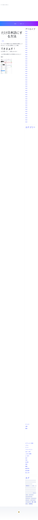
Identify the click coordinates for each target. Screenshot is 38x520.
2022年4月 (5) (26, 33)
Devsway (1, 2)
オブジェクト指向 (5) (29, 443)
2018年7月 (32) (26, 103)
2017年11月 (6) (26, 119)
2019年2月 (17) (26, 88)
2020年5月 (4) (26, 56)
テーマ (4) (26, 447)
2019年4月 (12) (26, 84)
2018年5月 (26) (26, 107)
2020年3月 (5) (26, 61)
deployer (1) (30, 482)
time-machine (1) (29, 491)
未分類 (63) (26, 462)
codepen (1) (25, 482)
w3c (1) (35, 491)
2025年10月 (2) (26, 31)
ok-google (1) (30, 487)
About (36, 3)
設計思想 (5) (27, 470)
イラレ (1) (27, 494)
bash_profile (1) (30, 480)
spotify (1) (25, 491)
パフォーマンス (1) (28, 449)
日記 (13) (26, 460)
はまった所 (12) (27, 451)
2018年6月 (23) (26, 105)
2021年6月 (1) (26, 42)
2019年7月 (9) (26, 77)
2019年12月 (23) (26, 67)
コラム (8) (26, 445)
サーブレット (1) (28, 498)
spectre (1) (35, 489)
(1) (25, 480)
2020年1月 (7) (26, 65)
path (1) (31, 487)
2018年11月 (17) (26, 94)
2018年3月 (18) (26, 111)
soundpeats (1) (31, 489)
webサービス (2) (27, 424)
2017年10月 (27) (26, 122)
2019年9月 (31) (26, 73)
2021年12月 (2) (26, 40)
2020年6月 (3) (26, 54)
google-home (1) (31, 484)
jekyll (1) (34, 485)
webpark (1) (28, 493)
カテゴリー (30, 127)
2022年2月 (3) (26, 37)
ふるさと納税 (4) (28, 453)
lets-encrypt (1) (35, 485)
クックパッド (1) (31, 494)
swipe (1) (28, 491)
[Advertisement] (19, 14)
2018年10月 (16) (26, 96)
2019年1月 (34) (26, 90)
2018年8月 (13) (26, 101)
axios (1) (29, 480)
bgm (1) (31, 480)
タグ (27, 478)
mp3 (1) (28, 487)
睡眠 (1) (26, 466)
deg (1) (29, 482)
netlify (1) (29, 487)
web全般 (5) (26, 426)
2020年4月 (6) (26, 58)
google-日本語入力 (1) (27, 485)
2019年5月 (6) (26, 82)
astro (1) (28, 480)
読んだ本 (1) (27, 472)
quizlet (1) (25, 489)
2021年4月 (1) (26, 44)
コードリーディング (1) (29, 496)
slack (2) (30, 489)
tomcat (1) (30, 491)
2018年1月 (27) (26, 115)
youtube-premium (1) (31, 493)
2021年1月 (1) (26, 46)
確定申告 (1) (27, 468)
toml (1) (31, 491)
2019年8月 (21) (26, 75)
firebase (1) (35, 482)
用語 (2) (26, 464)
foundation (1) (25, 484)
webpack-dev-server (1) (25, 493)
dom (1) (31, 482)
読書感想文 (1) (31, 503)
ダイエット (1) (27, 500)
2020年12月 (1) (26, 48)
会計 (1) (26, 458)
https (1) (31, 485)
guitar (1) (30, 485)
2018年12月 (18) (26, 92)
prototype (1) (35, 487)
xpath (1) (30, 493)
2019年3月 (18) (26, 86)
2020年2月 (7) (26, 63)
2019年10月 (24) (26, 71)
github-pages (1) (30, 484)
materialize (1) (25, 487)
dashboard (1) (28, 482)
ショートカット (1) (33, 498)
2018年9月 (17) (26, 98)
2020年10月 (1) (26, 50)
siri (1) (29, 489)
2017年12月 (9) (26, 117)
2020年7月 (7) (26, 52)
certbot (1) (35, 480)
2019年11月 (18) (26, 69)
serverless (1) (28, 489)
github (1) (29, 484)
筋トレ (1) (27, 503)
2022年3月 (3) (26, 35)
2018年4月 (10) (26, 109)
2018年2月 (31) (26, 113)
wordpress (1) (29, 493)
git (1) (28, 484)
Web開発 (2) (26, 428)
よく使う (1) (27, 455)
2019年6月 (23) (26, 79)
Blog (35, 3)
